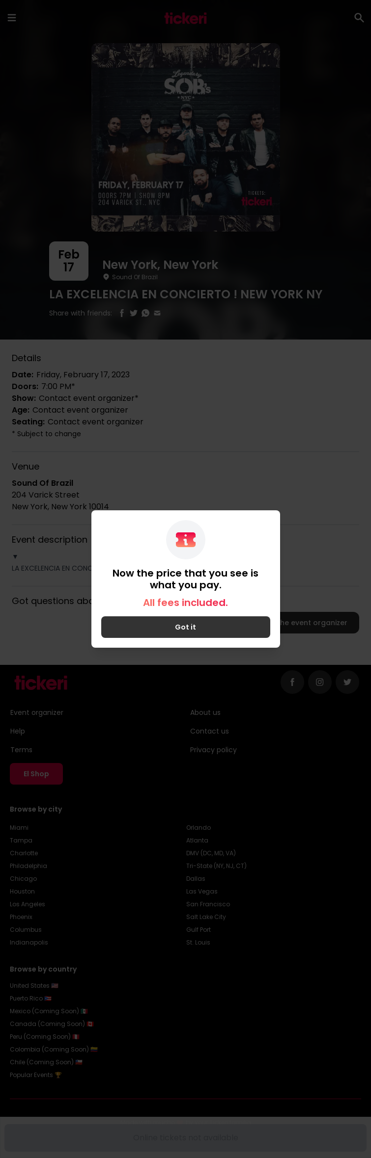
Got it (185, 627)
